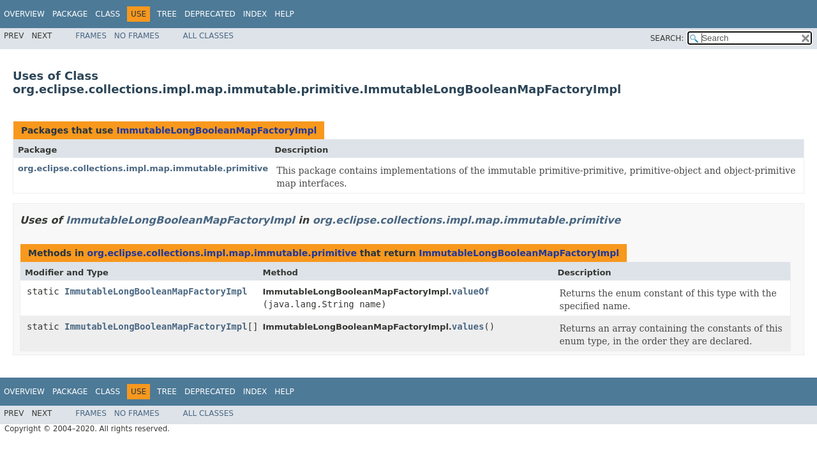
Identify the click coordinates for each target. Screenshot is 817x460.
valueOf (471, 291)
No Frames (137, 35)
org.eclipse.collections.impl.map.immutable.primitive (143, 168)
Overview (24, 14)
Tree (167, 14)
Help (284, 14)
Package (69, 14)
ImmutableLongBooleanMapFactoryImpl (216, 130)
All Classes (208, 35)
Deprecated (210, 14)
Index (255, 14)
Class (107, 14)
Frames (91, 35)
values (468, 326)
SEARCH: (667, 38)
